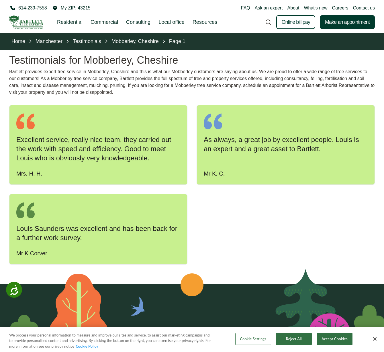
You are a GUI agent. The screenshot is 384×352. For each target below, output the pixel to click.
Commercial (104, 22)
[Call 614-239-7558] (28, 8)
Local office (171, 22)
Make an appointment (347, 22)
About (293, 7)
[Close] (375, 341)
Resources (205, 22)
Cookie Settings (253, 341)
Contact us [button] (364, 7)
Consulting (138, 22)
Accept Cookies (335, 341)
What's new (315, 7)
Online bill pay (295, 22)
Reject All (294, 341)
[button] (72, 8)
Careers (340, 7)
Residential (70, 22)
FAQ (245, 7)
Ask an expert (269, 7)
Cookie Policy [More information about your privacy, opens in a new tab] (87, 349)
